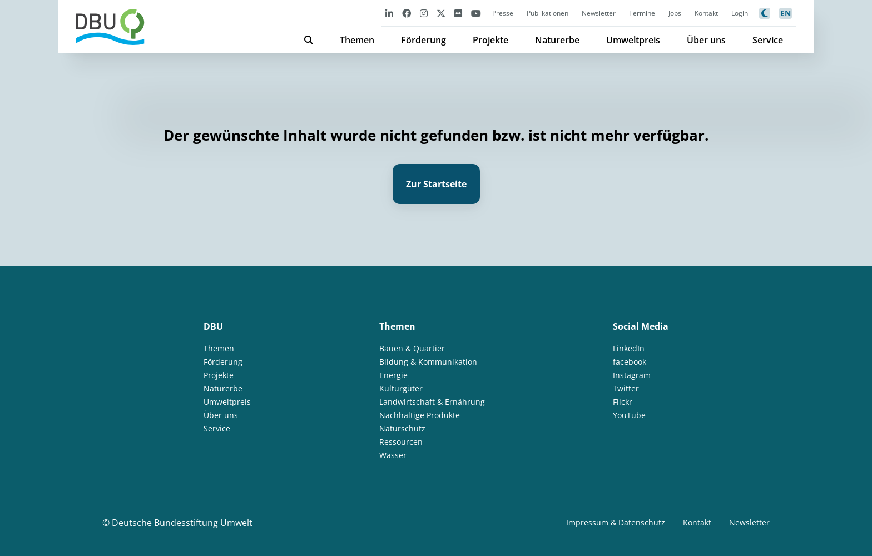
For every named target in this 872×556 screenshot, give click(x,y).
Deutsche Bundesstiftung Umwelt (182, 523)
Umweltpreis (633, 40)
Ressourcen (401, 441)
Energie (393, 375)
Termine (642, 13)
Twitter (626, 388)
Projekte (490, 40)
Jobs (674, 13)
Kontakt (706, 13)
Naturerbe (557, 40)
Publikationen (547, 13)
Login (739, 13)
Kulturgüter (401, 388)
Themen (357, 40)
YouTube (629, 415)
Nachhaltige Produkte (419, 415)
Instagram (632, 375)
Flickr (622, 401)
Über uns (706, 40)
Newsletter (599, 13)
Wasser (393, 455)
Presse (502, 13)
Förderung (423, 40)
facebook (629, 361)
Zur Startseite (436, 184)
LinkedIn (629, 348)
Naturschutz (402, 428)
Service (767, 40)
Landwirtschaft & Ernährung (432, 401)
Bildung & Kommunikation (428, 361)
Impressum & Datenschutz (615, 522)
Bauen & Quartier (412, 348)
